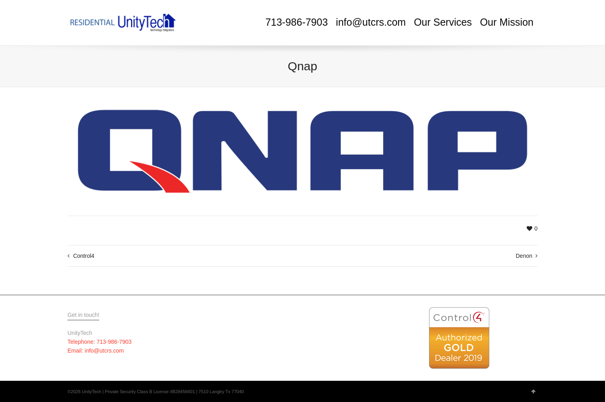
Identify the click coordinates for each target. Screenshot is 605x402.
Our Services (443, 22)
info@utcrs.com (371, 22)
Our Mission (506, 22)
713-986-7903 (296, 22)
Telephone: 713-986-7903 (99, 342)
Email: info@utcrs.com (95, 350)
